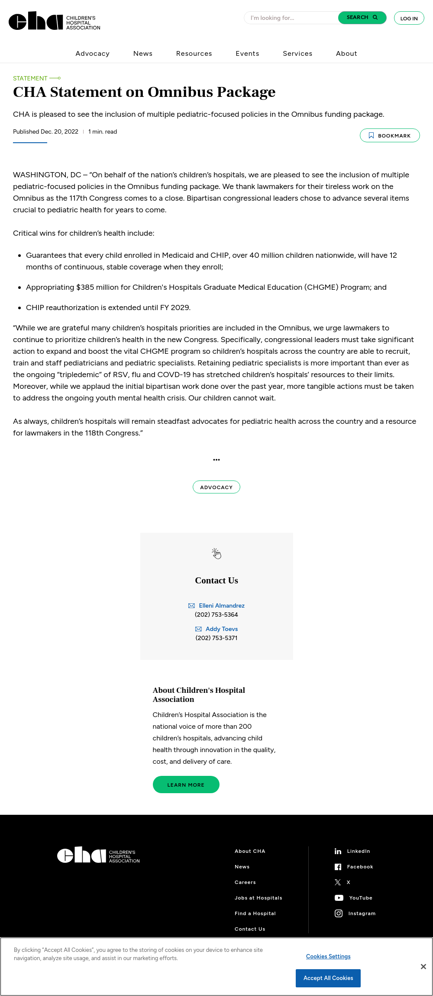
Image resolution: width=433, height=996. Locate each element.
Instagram (362, 913)
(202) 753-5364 (216, 614)
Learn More (186, 784)
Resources (194, 53)
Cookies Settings (328, 956)
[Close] (423, 966)
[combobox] (293, 17)
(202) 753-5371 (217, 637)
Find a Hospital (255, 913)
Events (247, 53)
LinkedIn (359, 851)
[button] (362, 17)
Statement (30, 78)
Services (298, 53)
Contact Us (250, 929)
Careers (245, 882)
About (346, 53)
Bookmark (390, 134)
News (143, 53)
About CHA (250, 851)
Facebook (360, 866)
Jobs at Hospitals (258, 897)
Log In (409, 19)
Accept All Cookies (328, 978)
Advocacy (93, 53)
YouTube (361, 897)
